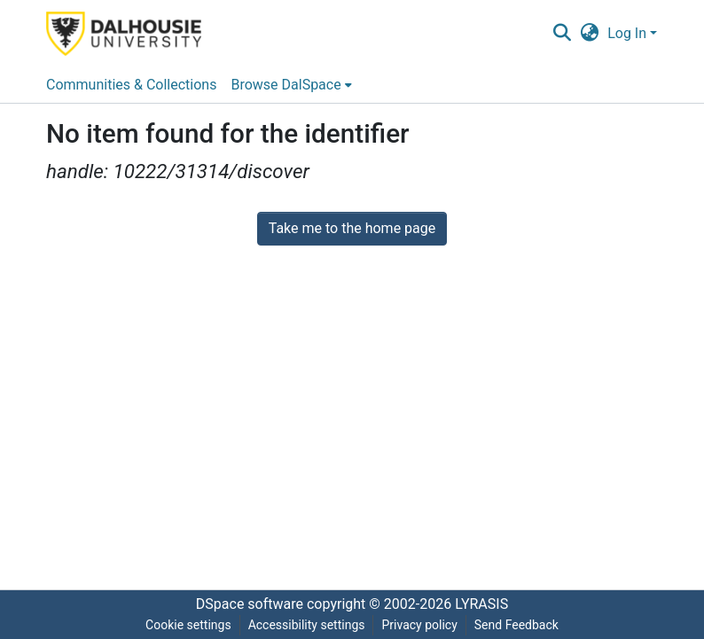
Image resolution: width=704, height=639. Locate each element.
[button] (562, 33)
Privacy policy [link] (419, 625)
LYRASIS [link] (481, 604)
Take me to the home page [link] (352, 228)
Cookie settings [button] (188, 625)
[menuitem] (291, 85)
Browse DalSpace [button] (285, 84)
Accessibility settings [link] (306, 625)
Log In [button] (628, 33)
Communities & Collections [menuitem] (131, 84)
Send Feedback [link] (516, 625)
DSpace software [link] (249, 604)
